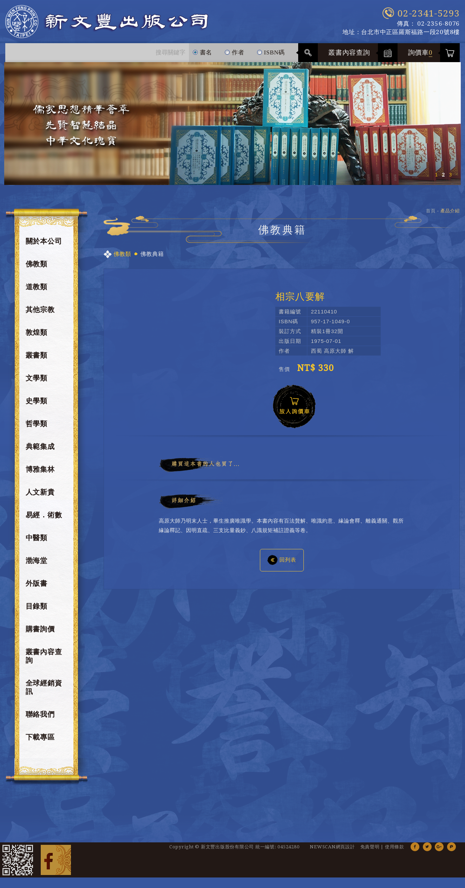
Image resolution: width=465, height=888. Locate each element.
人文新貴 (40, 492)
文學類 (36, 378)
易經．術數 (44, 515)
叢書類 (36, 355)
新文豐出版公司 (106, 22)
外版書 (36, 583)
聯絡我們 (40, 714)
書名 (202, 49)
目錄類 (36, 606)
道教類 (36, 287)
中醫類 (36, 538)
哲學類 (36, 423)
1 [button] (436, 175)
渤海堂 (36, 560)
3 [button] (450, 175)
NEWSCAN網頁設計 (332, 846)
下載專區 (40, 737)
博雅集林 (40, 469)
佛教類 (36, 264)
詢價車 (420, 52)
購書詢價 (40, 629)
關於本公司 (44, 241)
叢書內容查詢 (349, 52)
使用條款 (394, 846)
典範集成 (40, 446)
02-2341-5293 (429, 13)
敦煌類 (36, 332)
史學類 (36, 401)
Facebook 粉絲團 (55, 859)
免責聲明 (370, 846)
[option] (232, 123)
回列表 (281, 559)
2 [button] (443, 175)
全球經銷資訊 (44, 687)
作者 (234, 49)
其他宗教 (40, 309)
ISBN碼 (271, 49)
